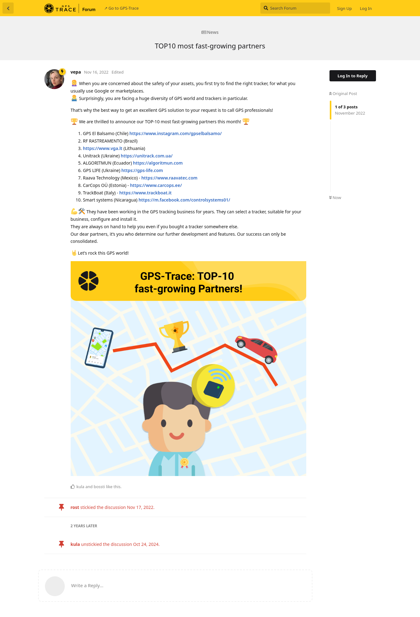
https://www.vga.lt (102, 148)
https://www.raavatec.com (169, 178)
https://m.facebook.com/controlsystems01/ (184, 200)
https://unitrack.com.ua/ (147, 156)
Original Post (343, 93)
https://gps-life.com (142, 170)
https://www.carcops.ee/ (156, 185)
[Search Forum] (295, 8)
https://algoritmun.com (158, 163)
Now (335, 197)
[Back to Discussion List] (8, 8)
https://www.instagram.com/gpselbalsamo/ (176, 133)
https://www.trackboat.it (145, 193)
